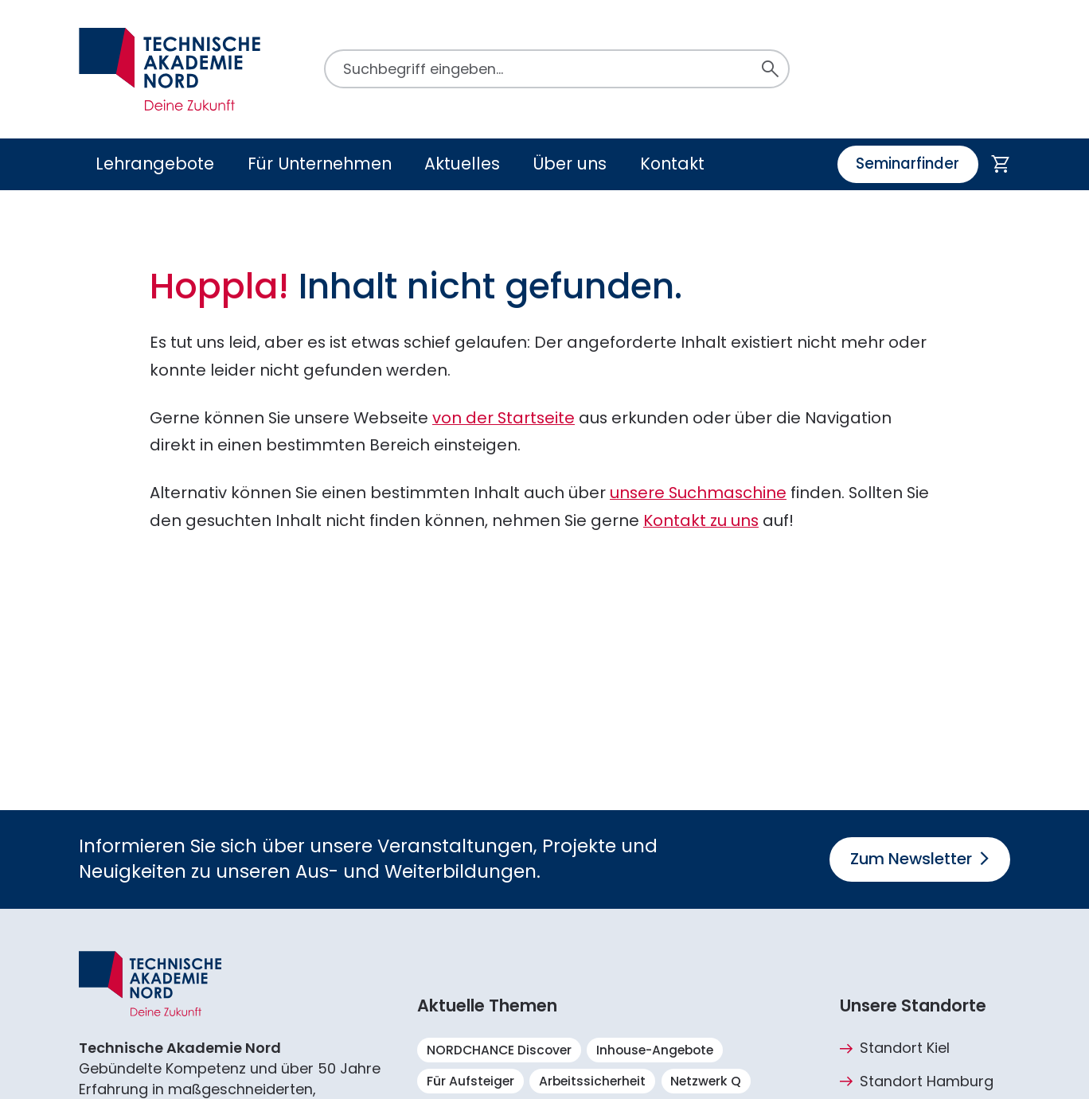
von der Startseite (503, 418)
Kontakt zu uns (701, 520)
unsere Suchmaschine (698, 492)
